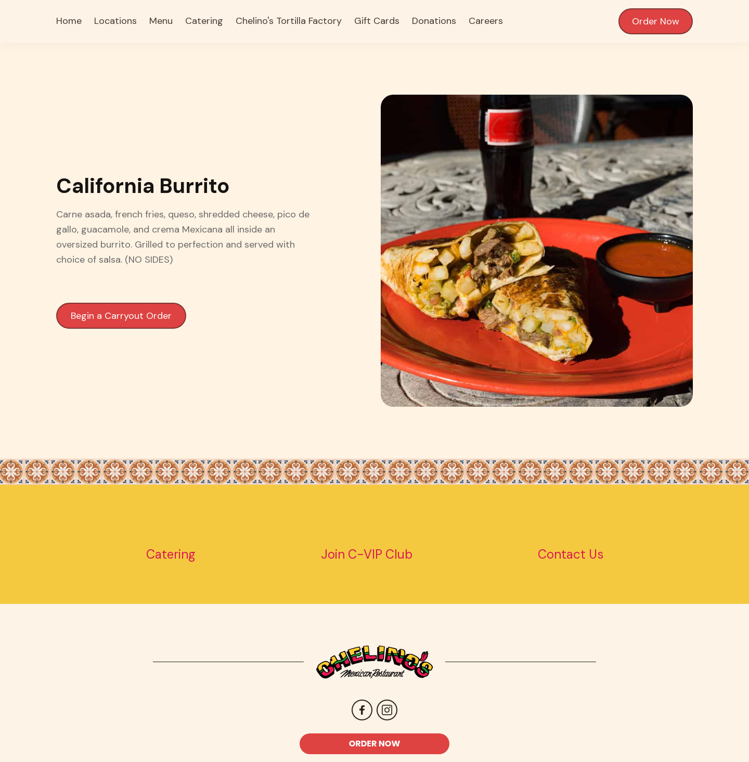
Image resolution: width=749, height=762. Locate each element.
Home (69, 21)
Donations (434, 21)
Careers (486, 21)
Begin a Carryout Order (121, 315)
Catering (204, 21)
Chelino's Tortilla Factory (289, 21)
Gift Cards (376, 21)
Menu (161, 21)
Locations (115, 21)
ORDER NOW (375, 744)
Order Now (655, 21)
